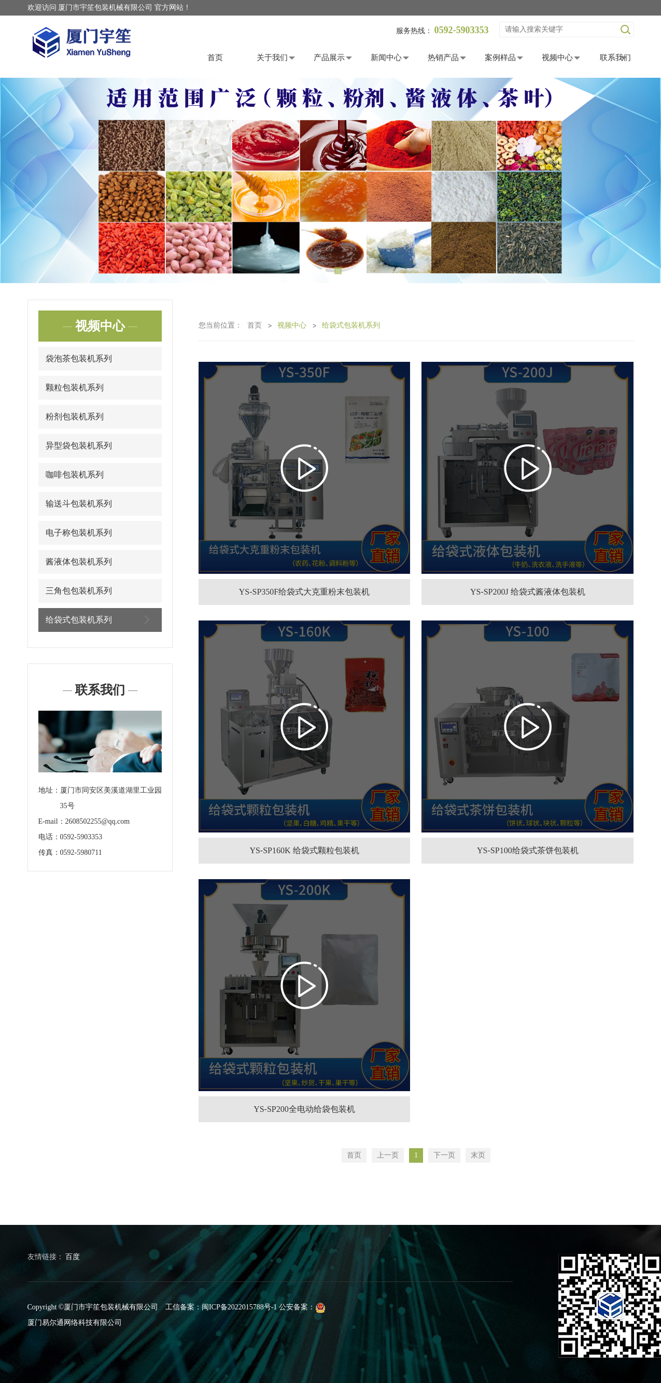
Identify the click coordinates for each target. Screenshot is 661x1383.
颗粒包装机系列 (75, 387)
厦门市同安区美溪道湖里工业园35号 (111, 798)
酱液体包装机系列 (79, 561)
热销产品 (443, 57)
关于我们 (272, 57)
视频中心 (557, 57)
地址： (49, 790)
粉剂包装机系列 (75, 416)
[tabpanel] (330, 181)
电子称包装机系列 (79, 532)
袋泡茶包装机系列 (79, 358)
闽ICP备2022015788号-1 (239, 1307)
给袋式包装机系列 (100, 619)
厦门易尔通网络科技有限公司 (74, 1322)
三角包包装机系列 (79, 590)
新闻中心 (386, 57)
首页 (215, 57)
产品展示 (329, 57)
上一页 (388, 1155)
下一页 (444, 1155)
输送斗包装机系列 (79, 503)
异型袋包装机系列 (79, 445)
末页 (478, 1155)
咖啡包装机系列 (75, 474)
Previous (23, 181)
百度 (72, 1257)
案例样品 (500, 57)
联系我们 (615, 57)
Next (638, 181)
